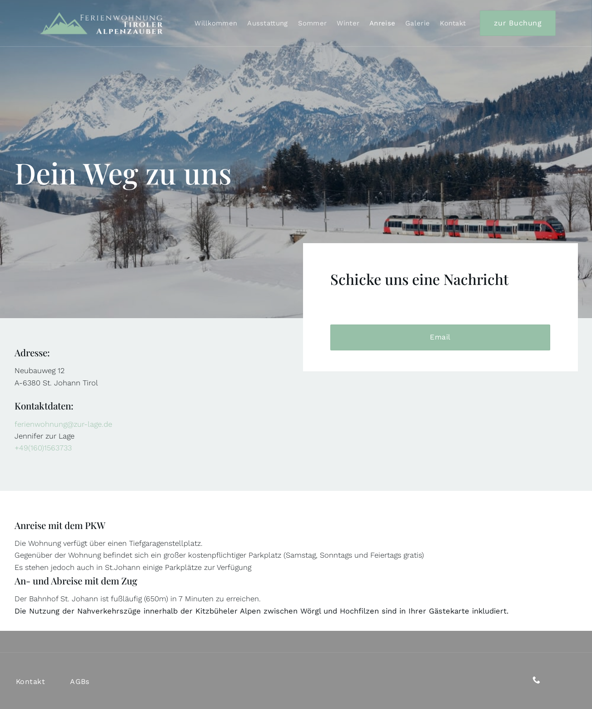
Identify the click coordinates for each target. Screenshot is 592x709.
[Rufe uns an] (536, 680)
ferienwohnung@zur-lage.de (63, 424)
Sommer (312, 23)
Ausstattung (267, 23)
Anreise (382, 23)
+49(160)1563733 (43, 448)
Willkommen (215, 23)
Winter (348, 23)
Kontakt (453, 23)
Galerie (417, 23)
